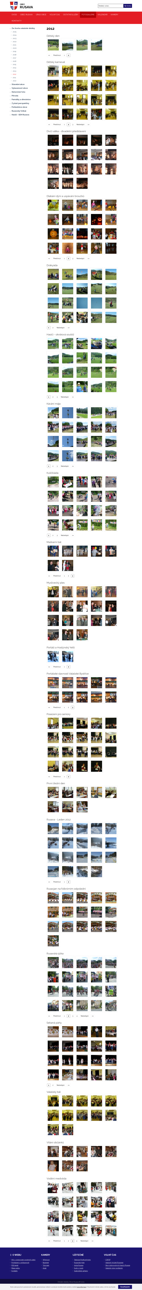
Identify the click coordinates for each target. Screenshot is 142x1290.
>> (88, 124)
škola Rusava (78, 1265)
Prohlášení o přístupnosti (20, 1263)
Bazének (46, 1263)
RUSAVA (26, 6)
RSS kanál (14, 1265)
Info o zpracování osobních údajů (23, 1260)
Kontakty (14, 1271)
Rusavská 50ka (79, 1263)
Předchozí (57, 55)
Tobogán (46, 1265)
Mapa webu (15, 1268)
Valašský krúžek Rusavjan (114, 1263)
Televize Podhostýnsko (82, 1260)
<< (49, 55)
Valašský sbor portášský (114, 1268)
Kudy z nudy (78, 1268)
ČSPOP (107, 1260)
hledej (128, 6)
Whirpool (46, 1260)
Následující (80, 124)
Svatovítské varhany (81, 1271)
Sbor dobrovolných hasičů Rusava (117, 1265)
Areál (44, 1268)
